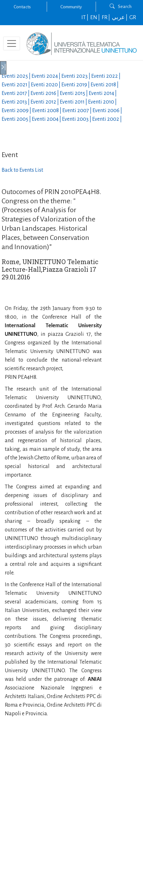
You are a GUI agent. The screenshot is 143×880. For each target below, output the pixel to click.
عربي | (120, 17)
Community (71, 6)
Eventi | (16, 76)
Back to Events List (22, 170)
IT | (85, 17)
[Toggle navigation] (11, 43)
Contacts (22, 6)
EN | (95, 17)
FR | (106, 17)
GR (132, 17)
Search (121, 6)
